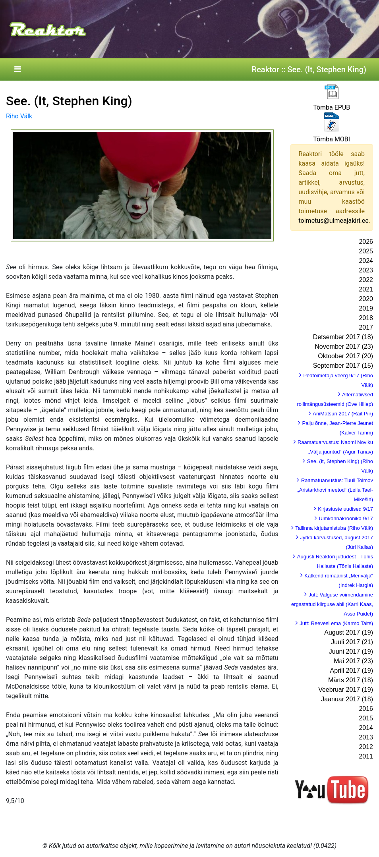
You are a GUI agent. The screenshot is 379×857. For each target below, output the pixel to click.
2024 (366, 260)
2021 (366, 289)
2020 (366, 298)
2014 (366, 727)
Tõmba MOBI (331, 139)
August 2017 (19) (348, 632)
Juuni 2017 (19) (351, 651)
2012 (366, 746)
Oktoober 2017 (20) (345, 356)
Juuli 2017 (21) (352, 642)
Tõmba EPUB (331, 107)
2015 (366, 718)
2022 (366, 279)
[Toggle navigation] (17, 69)
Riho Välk (19, 116)
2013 (366, 737)
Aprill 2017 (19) (351, 670)
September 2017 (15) (343, 365)
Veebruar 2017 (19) (345, 689)
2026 (366, 241)
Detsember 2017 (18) (343, 337)
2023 (366, 270)
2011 (366, 756)
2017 (366, 327)
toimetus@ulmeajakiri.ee (334, 220)
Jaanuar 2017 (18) (347, 699)
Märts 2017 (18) (350, 680)
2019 (366, 308)
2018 (366, 318)
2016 (366, 708)
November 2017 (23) (344, 346)
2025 (366, 251)
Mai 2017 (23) (353, 661)
